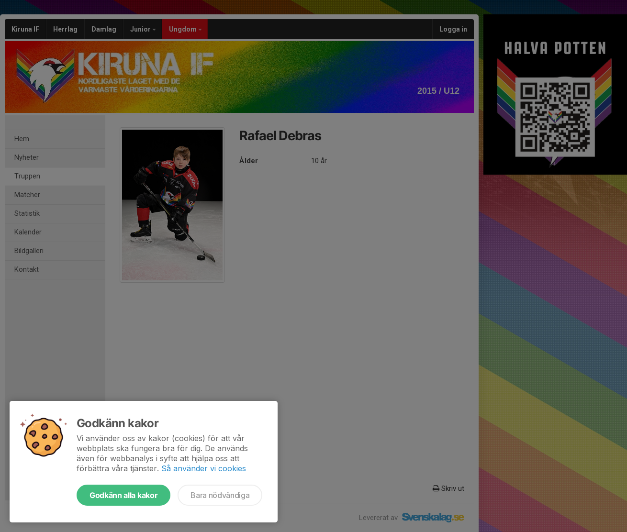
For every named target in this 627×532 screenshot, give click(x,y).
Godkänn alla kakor (123, 495)
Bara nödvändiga (219, 495)
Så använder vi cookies (203, 468)
